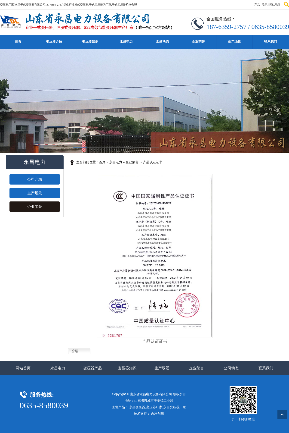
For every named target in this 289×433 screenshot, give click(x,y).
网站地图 (274, 4)
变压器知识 (90, 41)
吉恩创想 (157, 413)
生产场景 (234, 41)
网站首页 (23, 368)
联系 (264, 4)
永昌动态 (162, 41)
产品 (257, 4)
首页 (18, 41)
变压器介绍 (54, 41)
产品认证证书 (153, 162)
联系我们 (270, 41)
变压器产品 (92, 368)
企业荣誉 (198, 41)
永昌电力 (126, 41)
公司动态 (231, 368)
